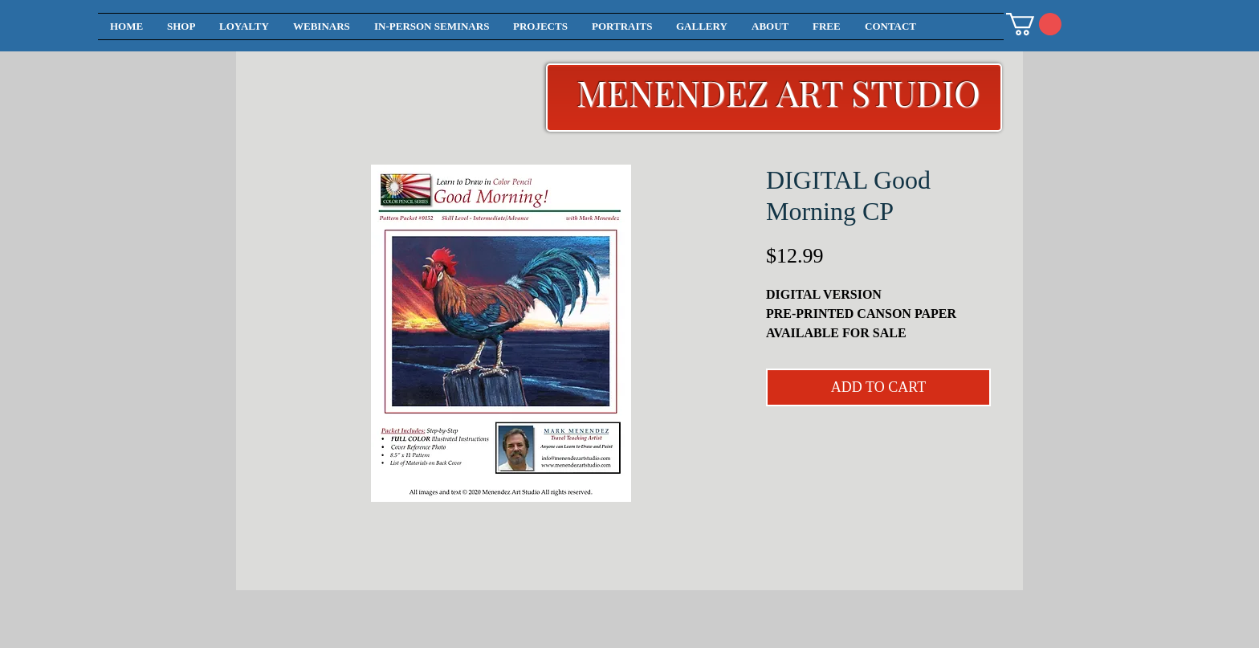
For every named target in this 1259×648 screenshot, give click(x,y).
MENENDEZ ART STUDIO (778, 92)
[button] (1033, 24)
